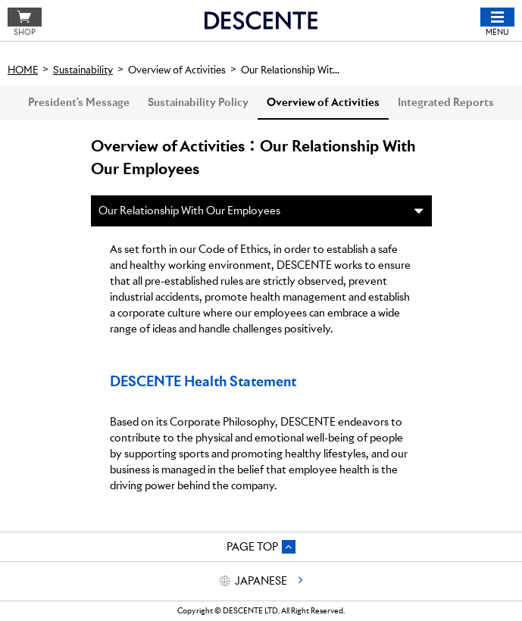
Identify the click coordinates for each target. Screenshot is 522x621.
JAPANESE (261, 581)
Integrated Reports (446, 102)
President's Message (79, 102)
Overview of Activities (323, 102)
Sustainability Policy (198, 102)
